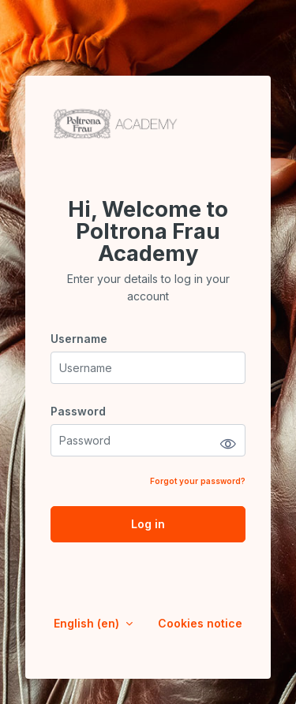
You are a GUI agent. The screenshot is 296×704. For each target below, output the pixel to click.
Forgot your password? (197, 481)
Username (79, 338)
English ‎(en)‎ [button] (88, 623)
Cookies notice (200, 623)
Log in (148, 524)
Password (78, 411)
